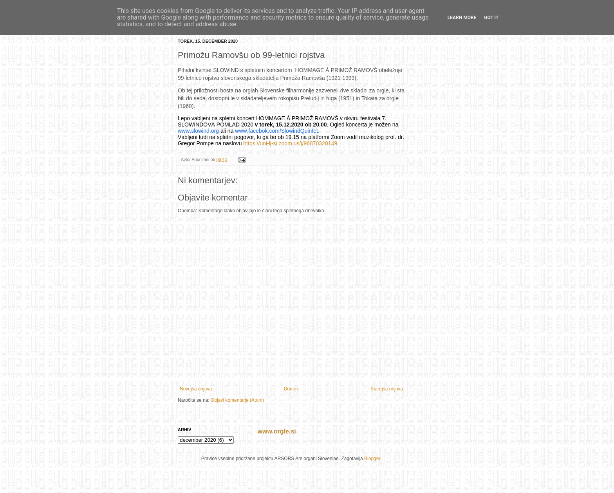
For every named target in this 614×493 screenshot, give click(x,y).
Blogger (372, 458)
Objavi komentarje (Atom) (237, 400)
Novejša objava (196, 389)
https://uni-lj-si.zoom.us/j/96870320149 (290, 143)
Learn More (462, 17)
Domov (291, 389)
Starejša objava (386, 389)
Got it (491, 17)
